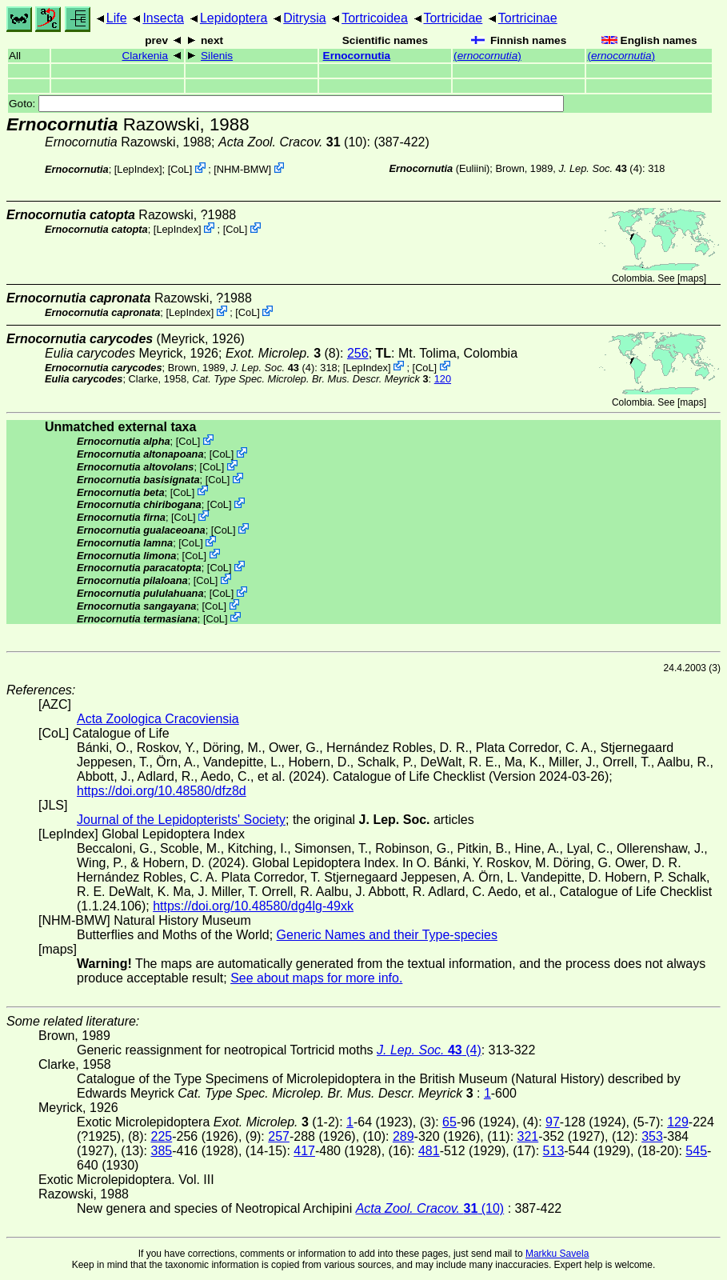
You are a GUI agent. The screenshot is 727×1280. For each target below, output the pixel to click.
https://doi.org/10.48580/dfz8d (161, 791)
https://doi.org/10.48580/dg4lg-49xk (253, 906)
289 (403, 1136)
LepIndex (138, 169)
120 (442, 379)
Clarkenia (145, 56)
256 (358, 353)
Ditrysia (304, 18)
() (487, 56)
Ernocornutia (357, 56)
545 (696, 1151)
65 (449, 1122)
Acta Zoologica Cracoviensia (158, 719)
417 (304, 1151)
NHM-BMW (243, 169)
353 (652, 1136)
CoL (179, 169)
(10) (292, 142)
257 (279, 1136)
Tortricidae (452, 18)
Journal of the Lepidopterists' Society (181, 819)
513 (554, 1151)
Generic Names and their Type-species (387, 935)
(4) (600, 168)
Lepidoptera (234, 18)
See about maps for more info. (316, 978)
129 (678, 1122)
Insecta (163, 18)
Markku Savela (557, 1253)
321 (528, 1136)
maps (691, 278)
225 (161, 1136)
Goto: (286, 104)
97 (552, 1122)
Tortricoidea (375, 18)
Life (116, 18)
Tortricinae (527, 18)
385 (161, 1151)
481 (429, 1151)
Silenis (217, 56)
